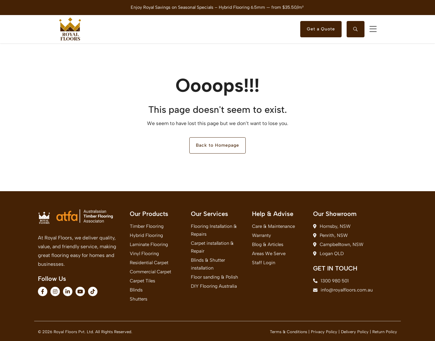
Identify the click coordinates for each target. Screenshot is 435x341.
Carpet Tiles (142, 281)
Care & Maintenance (273, 226)
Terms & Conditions (288, 331)
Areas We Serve (269, 253)
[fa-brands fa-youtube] (80, 291)
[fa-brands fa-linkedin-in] (68, 291)
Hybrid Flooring (146, 235)
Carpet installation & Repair (212, 247)
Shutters (138, 299)
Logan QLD (328, 253)
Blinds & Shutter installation (208, 264)
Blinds (136, 290)
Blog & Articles (267, 244)
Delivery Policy (355, 331)
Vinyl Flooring (144, 253)
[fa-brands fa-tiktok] (93, 291)
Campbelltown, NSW (338, 244)
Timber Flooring (147, 226)
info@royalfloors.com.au (340, 290)
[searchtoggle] (355, 29)
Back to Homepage (217, 145)
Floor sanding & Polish (214, 277)
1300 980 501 (331, 281)
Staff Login (263, 262)
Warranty (261, 235)
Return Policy (384, 331)
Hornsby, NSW (332, 226)
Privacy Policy (324, 331)
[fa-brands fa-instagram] (55, 291)
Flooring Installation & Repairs (214, 230)
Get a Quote (321, 29)
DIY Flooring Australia (214, 286)
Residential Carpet (149, 262)
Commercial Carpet (150, 272)
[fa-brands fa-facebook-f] (42, 291)
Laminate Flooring (149, 244)
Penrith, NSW (330, 235)
